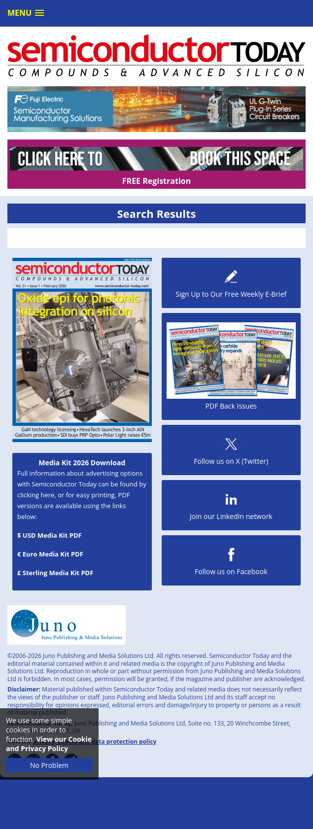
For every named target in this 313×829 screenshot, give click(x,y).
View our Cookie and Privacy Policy (49, 743)
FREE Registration (156, 180)
